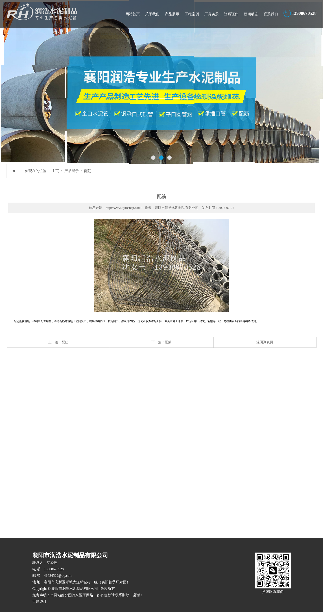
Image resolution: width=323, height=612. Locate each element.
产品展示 (172, 14)
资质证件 (231, 14)
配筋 (87, 171)
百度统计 (39, 596)
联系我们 (271, 14)
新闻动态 (251, 14)
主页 (55, 171)
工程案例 (192, 14)
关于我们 (152, 14)
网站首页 (132, 14)
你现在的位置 (35, 171)
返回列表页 (264, 342)
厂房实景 (211, 14)
